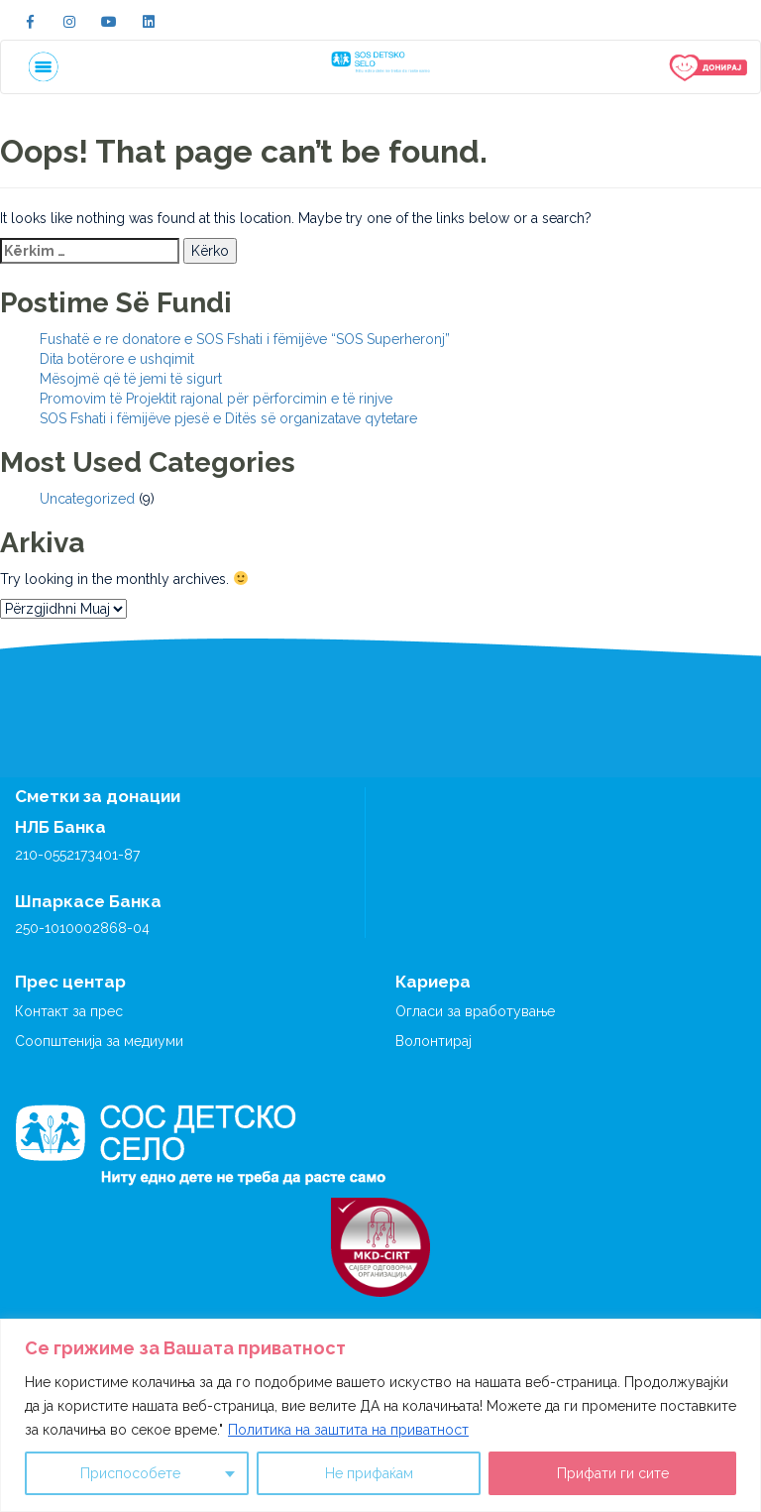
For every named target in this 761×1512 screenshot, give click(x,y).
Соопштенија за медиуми (99, 1041)
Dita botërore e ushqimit (117, 359)
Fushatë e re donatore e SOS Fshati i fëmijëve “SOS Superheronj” (245, 339)
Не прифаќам (369, 1473)
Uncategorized (87, 499)
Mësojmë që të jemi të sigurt (131, 379)
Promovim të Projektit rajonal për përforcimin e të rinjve (216, 399)
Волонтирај (433, 1041)
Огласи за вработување (475, 1011)
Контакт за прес (69, 1011)
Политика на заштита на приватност (348, 1430)
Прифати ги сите (613, 1473)
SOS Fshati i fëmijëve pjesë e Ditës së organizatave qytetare (228, 418)
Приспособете (130, 1473)
